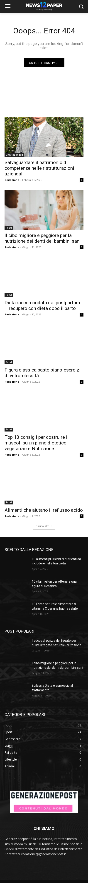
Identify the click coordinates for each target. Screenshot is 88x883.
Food (9, 227)
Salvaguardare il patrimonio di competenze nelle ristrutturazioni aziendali (39, 168)
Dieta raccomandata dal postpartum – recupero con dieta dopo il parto (42, 305)
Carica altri (44, 526)
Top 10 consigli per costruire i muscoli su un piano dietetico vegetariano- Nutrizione (36, 442)
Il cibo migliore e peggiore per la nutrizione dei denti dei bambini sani (43, 238)
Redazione (12, 180)
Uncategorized (14, 154)
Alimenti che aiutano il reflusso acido (44, 510)
